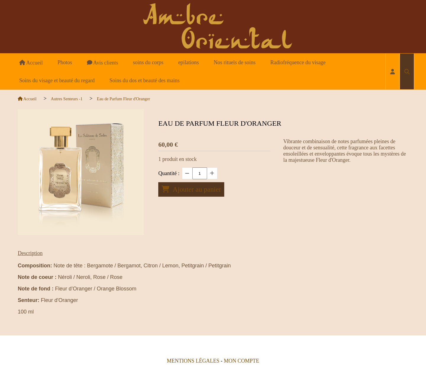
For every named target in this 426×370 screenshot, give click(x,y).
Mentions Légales (193, 361)
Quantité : (168, 173)
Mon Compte (241, 361)
